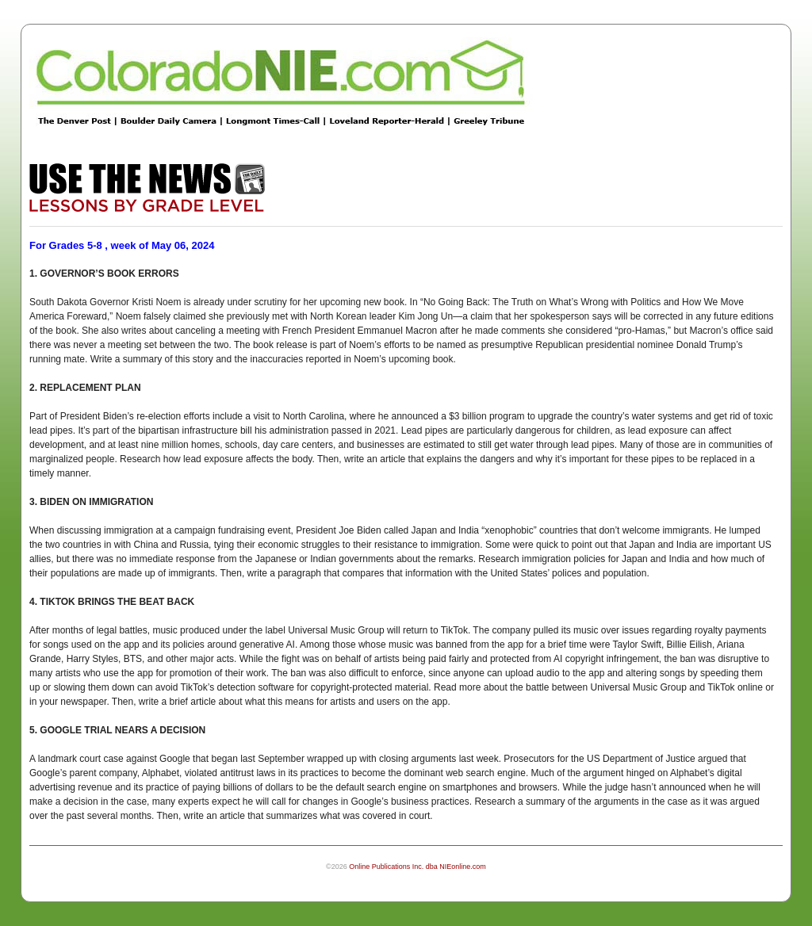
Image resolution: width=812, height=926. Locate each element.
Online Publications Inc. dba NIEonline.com (417, 867)
